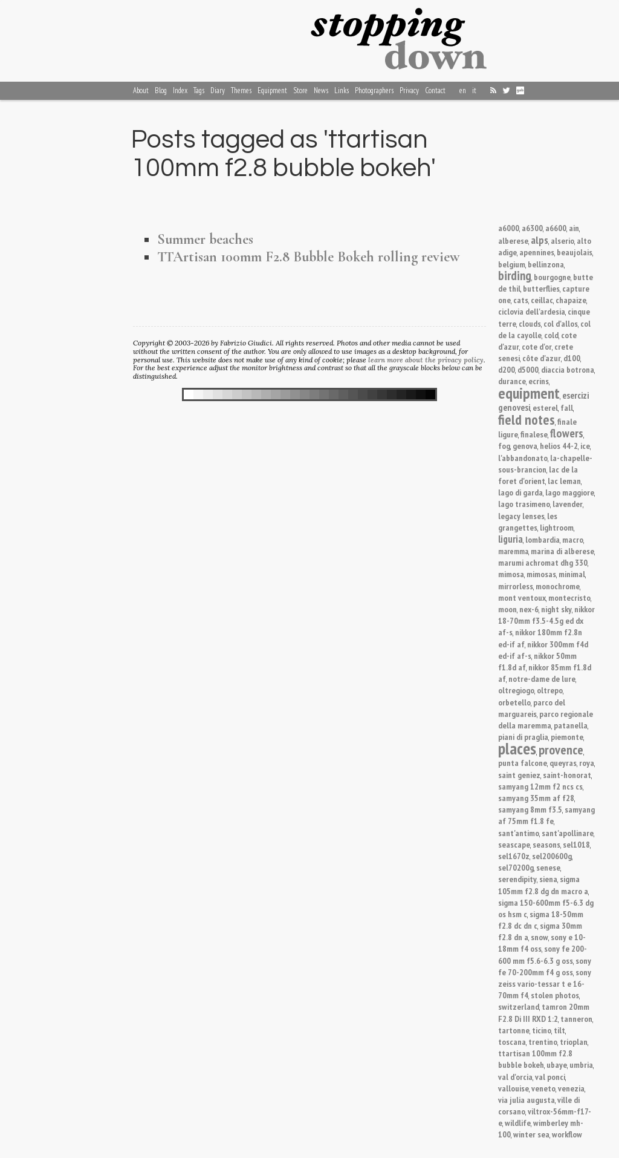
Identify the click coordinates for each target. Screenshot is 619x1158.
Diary (217, 90)
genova (525, 445)
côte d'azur (541, 358)
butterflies (541, 288)
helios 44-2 (559, 445)
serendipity (517, 879)
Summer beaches (205, 239)
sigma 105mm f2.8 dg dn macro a (543, 884)
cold (551, 335)
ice (585, 445)
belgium (511, 264)
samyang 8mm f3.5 (530, 809)
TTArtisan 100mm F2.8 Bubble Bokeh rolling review (308, 257)
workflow (567, 1134)
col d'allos (560, 323)
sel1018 (576, 844)
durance (512, 381)
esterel (545, 407)
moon (507, 609)
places (517, 748)
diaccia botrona (567, 369)
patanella (571, 725)
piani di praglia (523, 736)
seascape (514, 844)
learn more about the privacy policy (426, 359)
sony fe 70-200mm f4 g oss (544, 966)
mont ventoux (522, 597)
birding (514, 275)
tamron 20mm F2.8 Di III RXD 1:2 (543, 1012)
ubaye (556, 1064)
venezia (571, 1088)
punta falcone (522, 762)
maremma (513, 551)
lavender (568, 503)
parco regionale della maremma (545, 719)
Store (300, 90)
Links (341, 90)
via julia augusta (526, 1099)
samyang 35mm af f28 (536, 797)
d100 (571, 358)
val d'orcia (515, 1076)
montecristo (569, 597)
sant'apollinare (568, 833)
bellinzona (546, 264)
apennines (536, 252)
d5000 (528, 369)
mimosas (541, 574)
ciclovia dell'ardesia (531, 311)
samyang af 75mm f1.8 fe (546, 814)
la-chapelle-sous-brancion (545, 463)
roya (586, 762)
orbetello (514, 702)
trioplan (574, 1041)
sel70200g (516, 867)
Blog (161, 90)
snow (539, 937)
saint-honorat (567, 774)
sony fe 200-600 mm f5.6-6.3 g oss (542, 954)
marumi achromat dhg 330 (543, 562)
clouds (530, 323)
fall (566, 407)
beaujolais (574, 252)
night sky (556, 609)
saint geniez (519, 774)
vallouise (513, 1088)
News (321, 90)
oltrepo (550, 690)
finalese (534, 434)
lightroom (557, 527)
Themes (241, 90)
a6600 (555, 228)
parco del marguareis (531, 707)
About (141, 90)
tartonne (514, 1030)
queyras (563, 762)
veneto (543, 1088)
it (474, 90)
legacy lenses (521, 516)
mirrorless (515, 586)
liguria (510, 539)
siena (548, 879)
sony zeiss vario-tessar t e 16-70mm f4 (544, 983)
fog (504, 445)
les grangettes (527, 521)
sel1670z (514, 856)
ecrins (538, 381)
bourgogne (552, 277)
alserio (562, 240)
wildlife (518, 1122)
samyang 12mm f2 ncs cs (540, 786)
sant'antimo (518, 833)
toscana (512, 1041)
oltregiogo (516, 690)
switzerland (518, 1006)
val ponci (550, 1076)
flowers (566, 432)
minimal (572, 574)
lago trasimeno (524, 503)
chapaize (571, 300)
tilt (559, 1030)
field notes (526, 419)
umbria (581, 1064)
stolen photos (555, 995)
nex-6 (529, 609)
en (462, 90)
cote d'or (537, 346)
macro (572, 539)
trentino (542, 1041)
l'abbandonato (523, 457)
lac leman (564, 480)
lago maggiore (569, 492)
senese (548, 867)
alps (539, 239)
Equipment (272, 90)
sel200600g (552, 856)
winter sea (531, 1134)
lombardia (542, 539)
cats (520, 300)
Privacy (409, 90)
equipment (529, 393)
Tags (198, 90)
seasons (546, 844)
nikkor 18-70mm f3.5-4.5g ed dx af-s (546, 620)
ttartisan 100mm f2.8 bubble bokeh (535, 1058)
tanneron (576, 1018)
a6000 (508, 228)
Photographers (374, 90)
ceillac (542, 300)
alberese (513, 240)
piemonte (567, 736)
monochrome (558, 586)
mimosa (511, 574)
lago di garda (520, 492)
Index (180, 90)
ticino (541, 1030)
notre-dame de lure (541, 678)
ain (574, 228)
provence (561, 749)
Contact (435, 90)
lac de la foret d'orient (538, 474)
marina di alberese (562, 551)
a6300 (532, 228)
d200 (506, 369)
